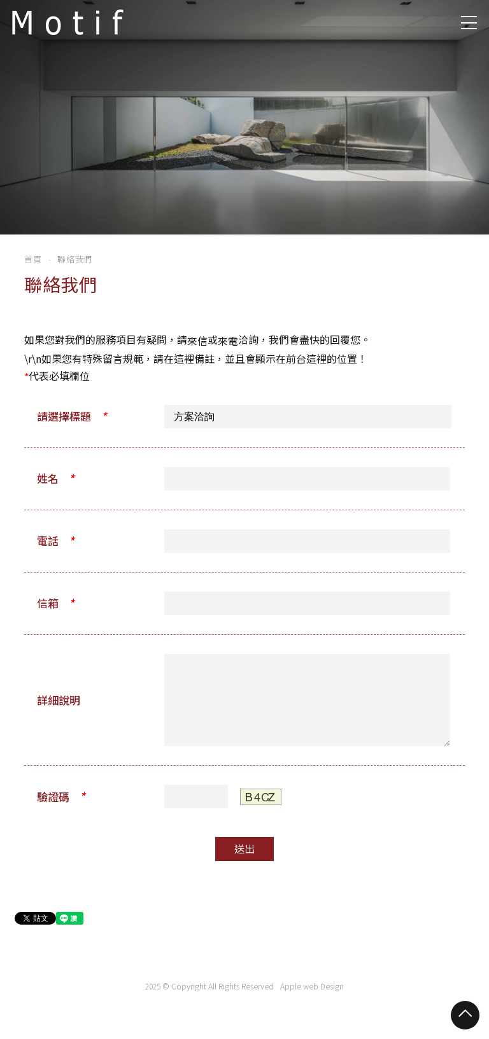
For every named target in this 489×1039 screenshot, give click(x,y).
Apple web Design (312, 987)
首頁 (32, 260)
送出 (244, 850)
